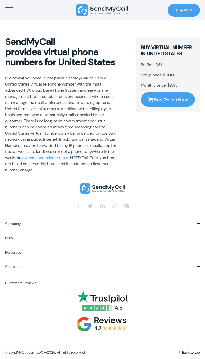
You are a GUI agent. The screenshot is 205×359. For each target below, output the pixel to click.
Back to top (189, 352)
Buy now (184, 10)
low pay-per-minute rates (44, 157)
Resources (13, 252)
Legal (9, 238)
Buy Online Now (168, 99)
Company (13, 223)
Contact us (13, 266)
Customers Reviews (20, 283)
